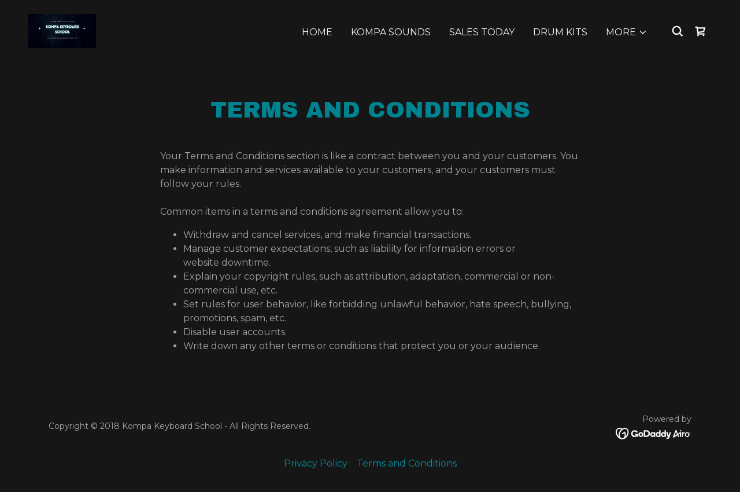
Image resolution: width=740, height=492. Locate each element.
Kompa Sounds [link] (391, 32)
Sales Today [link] (482, 32)
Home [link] (317, 32)
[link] (62, 30)
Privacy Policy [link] (315, 463)
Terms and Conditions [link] (407, 463)
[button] (627, 32)
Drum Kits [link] (560, 32)
